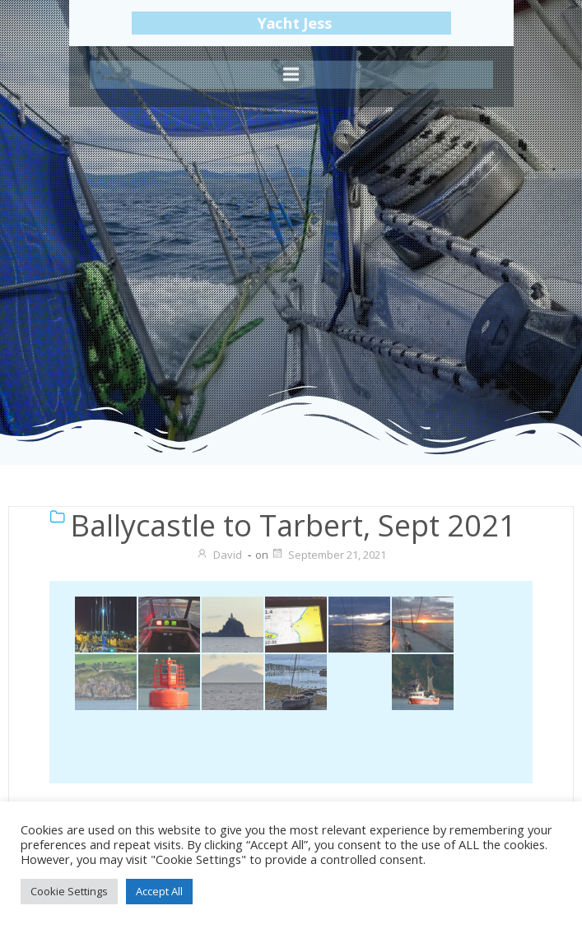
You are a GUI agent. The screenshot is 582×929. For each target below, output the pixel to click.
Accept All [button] (159, 891)
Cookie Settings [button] (69, 891)
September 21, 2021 (328, 554)
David (219, 554)
